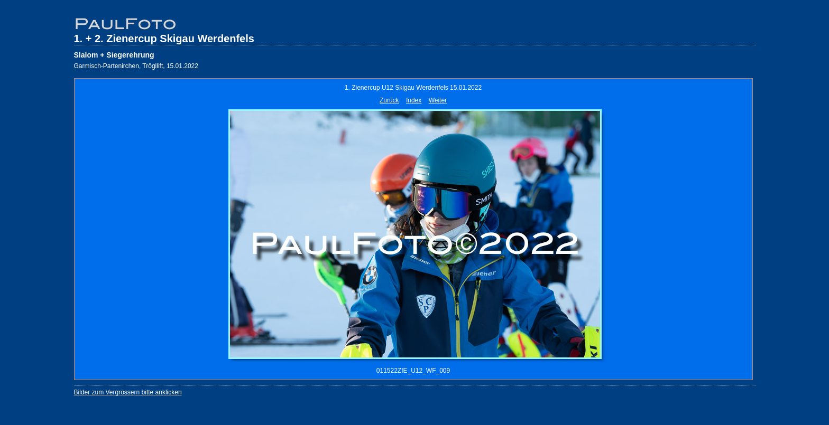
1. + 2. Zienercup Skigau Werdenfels (164, 38)
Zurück (389, 100)
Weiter (438, 100)
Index (413, 100)
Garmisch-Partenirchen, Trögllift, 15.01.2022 (136, 66)
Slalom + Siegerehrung (114, 55)
